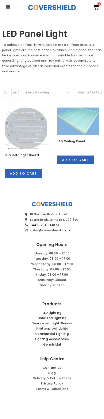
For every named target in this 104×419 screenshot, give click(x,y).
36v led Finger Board (22, 155)
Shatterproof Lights (52, 328)
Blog (52, 373)
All (100, 92)
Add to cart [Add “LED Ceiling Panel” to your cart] (75, 160)
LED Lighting (52, 313)
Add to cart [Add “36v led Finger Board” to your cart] (23, 173)
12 (87, 92)
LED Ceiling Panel (71, 141)
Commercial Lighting (52, 334)
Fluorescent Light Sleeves (52, 323)
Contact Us (52, 368)
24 (93, 92)
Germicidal (52, 344)
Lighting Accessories (52, 339)
